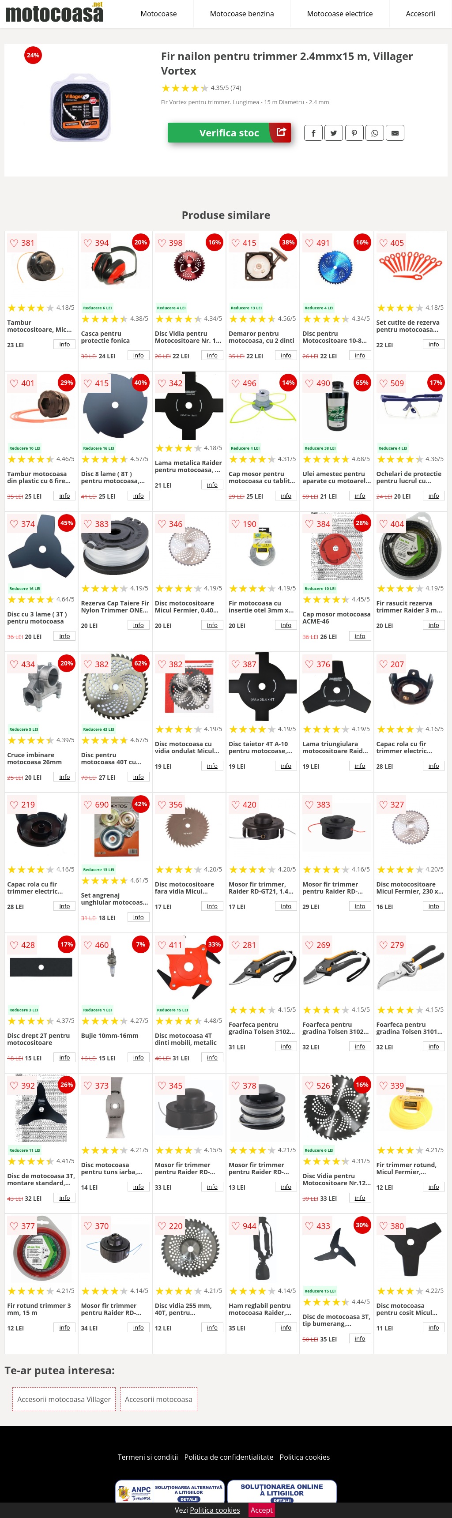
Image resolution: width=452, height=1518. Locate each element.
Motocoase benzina (242, 14)
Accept (262, 1510)
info (64, 344)
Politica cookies (305, 1457)
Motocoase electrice (340, 14)
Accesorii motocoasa (158, 1399)
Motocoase (159, 14)
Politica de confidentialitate (229, 1457)
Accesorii (420, 14)
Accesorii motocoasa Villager (64, 1399)
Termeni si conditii (148, 1457)
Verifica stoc (245, 133)
